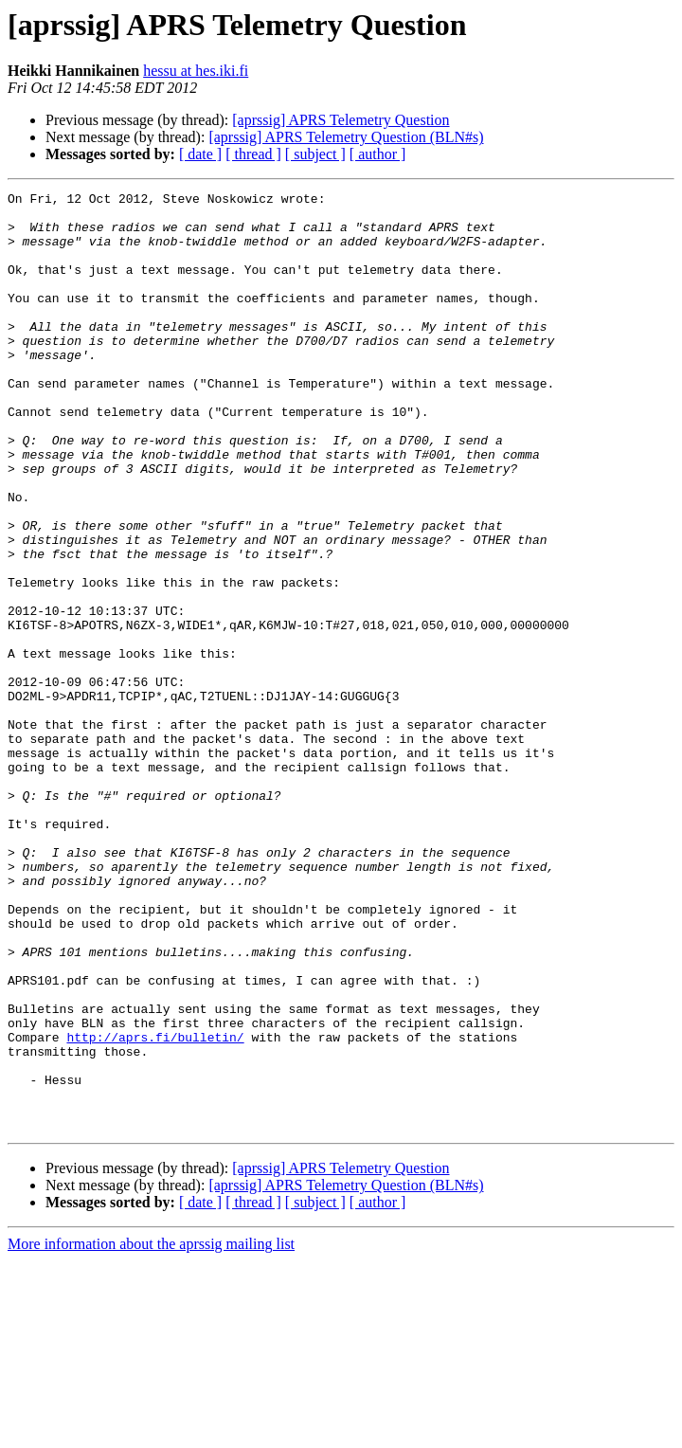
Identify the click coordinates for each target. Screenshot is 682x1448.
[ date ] (200, 154)
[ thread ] (253, 154)
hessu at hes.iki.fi (195, 71)
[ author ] (378, 154)
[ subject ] (315, 154)
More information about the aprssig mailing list (151, 1431)
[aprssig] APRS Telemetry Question (340, 120)
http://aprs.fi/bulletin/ (154, 1207)
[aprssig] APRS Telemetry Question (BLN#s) (345, 137)
